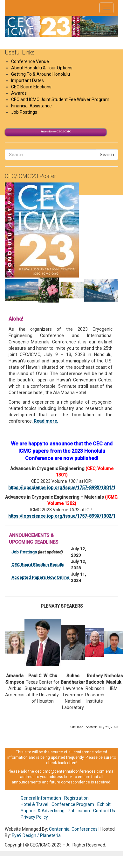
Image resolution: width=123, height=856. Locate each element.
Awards (19, 93)
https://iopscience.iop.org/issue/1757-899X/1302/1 (61, 516)
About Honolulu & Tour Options (41, 67)
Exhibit (104, 804)
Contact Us (104, 810)
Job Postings (24, 112)
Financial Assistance (31, 105)
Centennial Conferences (73, 829)
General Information (41, 798)
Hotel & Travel (34, 804)
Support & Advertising (43, 810)
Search (107, 154)
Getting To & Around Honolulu (40, 74)
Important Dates (27, 80)
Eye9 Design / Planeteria (36, 835)
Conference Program (72, 804)
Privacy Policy (34, 817)
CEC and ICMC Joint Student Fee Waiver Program (60, 99)
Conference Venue (30, 61)
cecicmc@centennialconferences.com (70, 771)
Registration (76, 798)
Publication (79, 810)
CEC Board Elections (31, 86)
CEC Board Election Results (37, 564)
